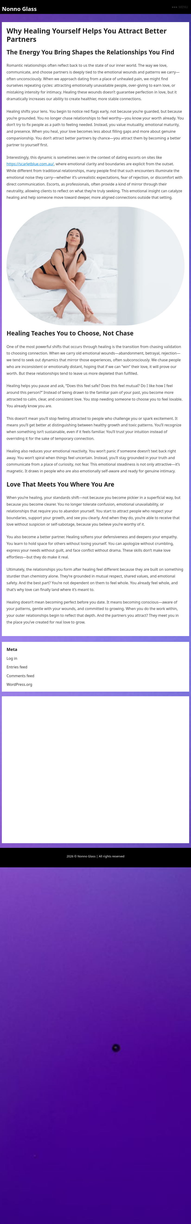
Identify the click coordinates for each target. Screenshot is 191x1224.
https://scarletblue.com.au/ (30, 163)
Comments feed (20, 675)
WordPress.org (19, 684)
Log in (11, 658)
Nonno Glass (19, 9)
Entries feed (16, 667)
